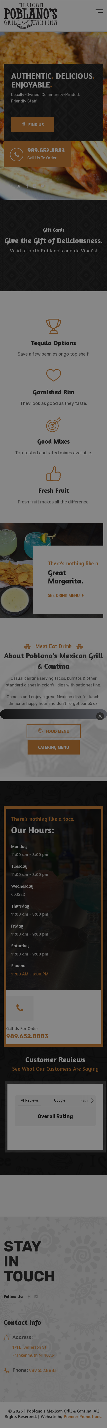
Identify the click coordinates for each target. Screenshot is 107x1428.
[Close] (100, 716)
